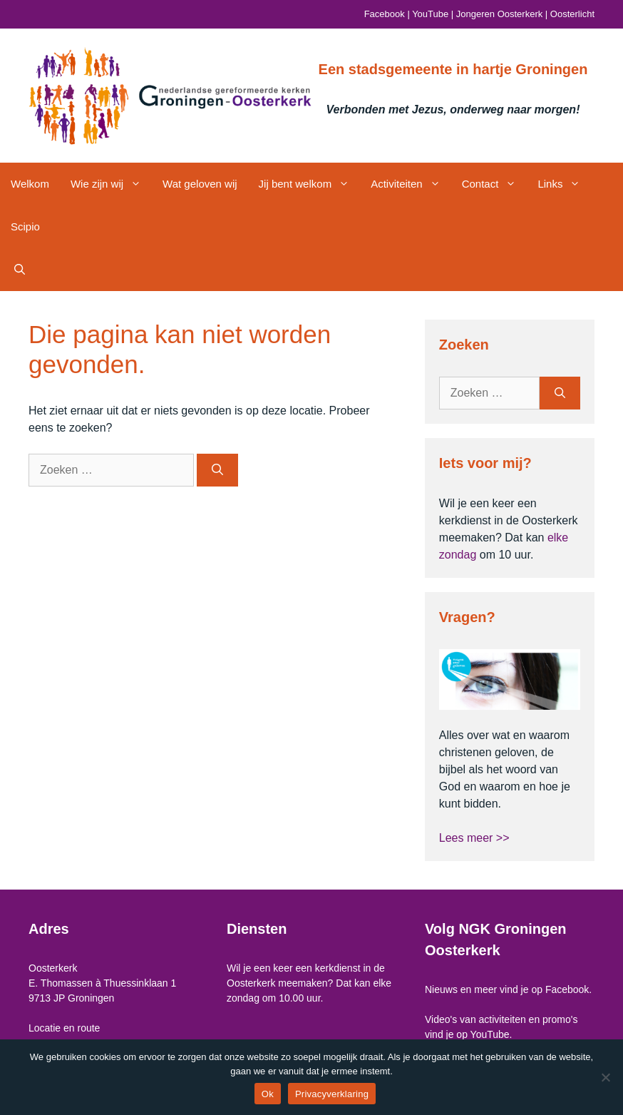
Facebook (384, 14)
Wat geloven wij (200, 184)
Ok (268, 1094)
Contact (494, 184)
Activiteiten (411, 184)
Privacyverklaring (332, 1094)
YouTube (430, 14)
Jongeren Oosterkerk (499, 14)
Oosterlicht (572, 14)
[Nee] (605, 1077)
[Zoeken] (217, 470)
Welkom (30, 184)
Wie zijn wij (111, 184)
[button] (19, 269)
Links (564, 184)
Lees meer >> (474, 838)
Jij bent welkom (310, 184)
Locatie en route (64, 1028)
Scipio (25, 226)
